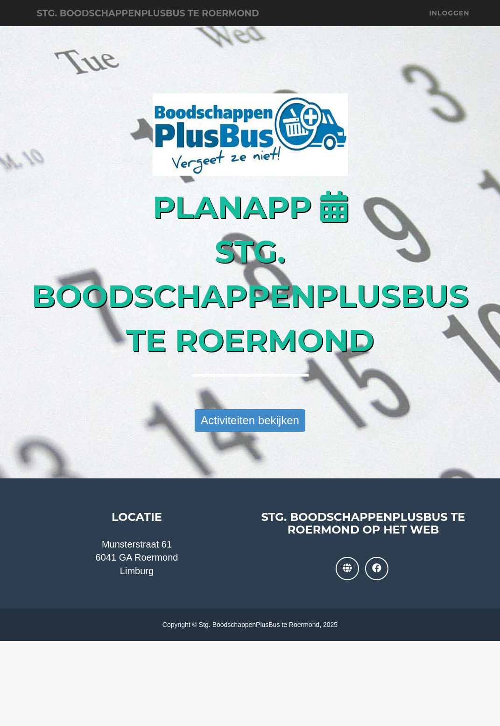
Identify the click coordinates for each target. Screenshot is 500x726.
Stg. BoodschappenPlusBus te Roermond (193, 23)
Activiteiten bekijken (250, 420)
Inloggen (449, 23)
